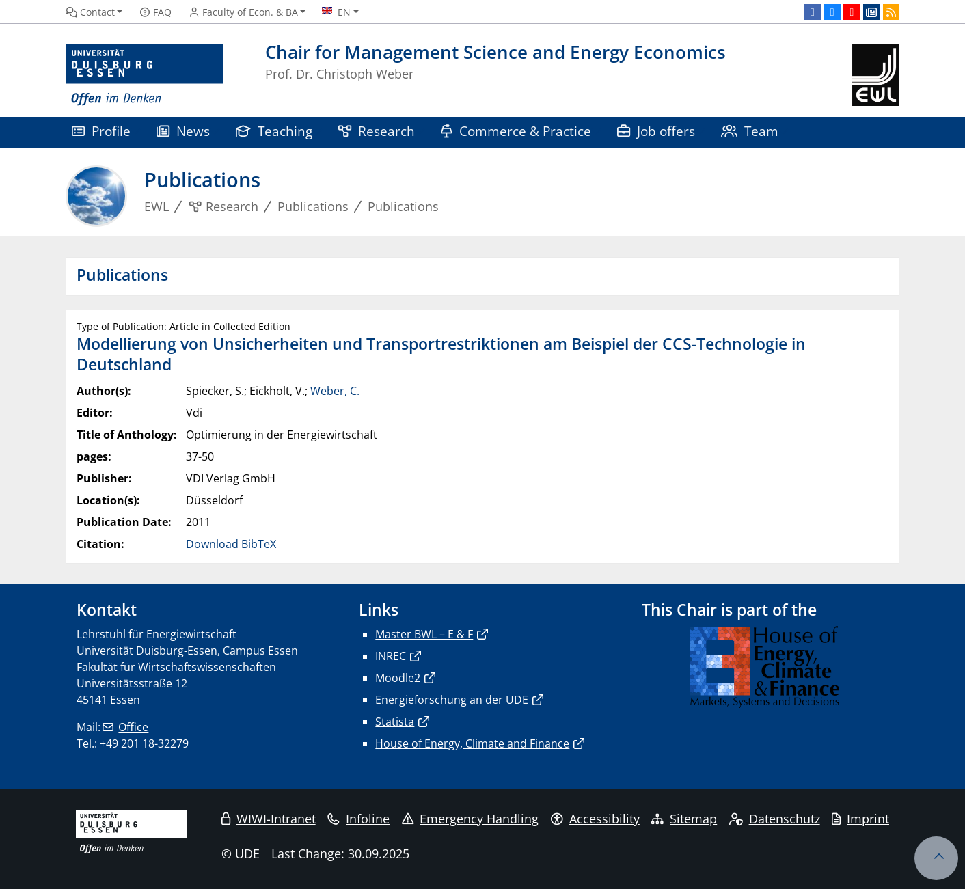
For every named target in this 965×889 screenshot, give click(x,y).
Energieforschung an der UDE (451, 699)
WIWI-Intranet (268, 818)
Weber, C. (334, 390)
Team (749, 131)
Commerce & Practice (516, 131)
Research (376, 131)
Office (133, 727)
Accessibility (595, 818)
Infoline (358, 818)
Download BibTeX (231, 543)
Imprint (860, 818)
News (183, 131)
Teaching (274, 131)
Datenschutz (774, 818)
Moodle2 (397, 677)
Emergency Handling (470, 818)
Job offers (656, 131)
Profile (101, 131)
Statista (394, 721)
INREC (390, 656)
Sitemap (684, 818)
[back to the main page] (875, 75)
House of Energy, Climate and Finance (472, 743)
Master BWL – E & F (424, 634)
